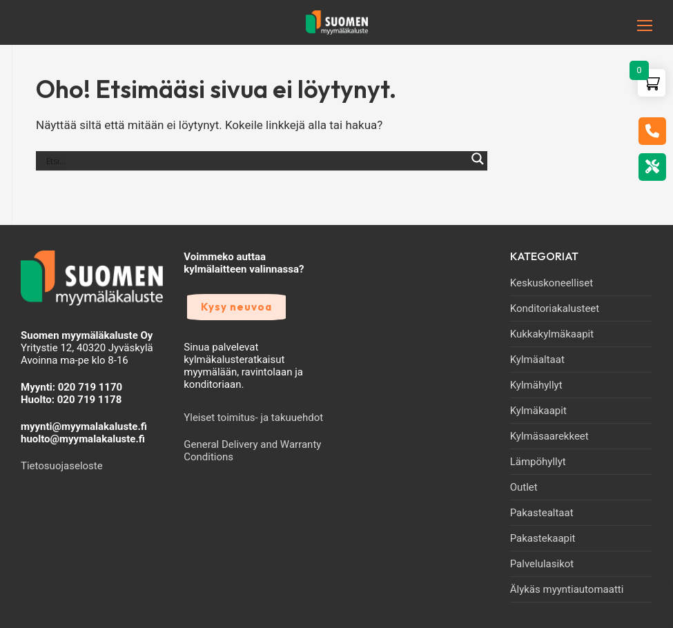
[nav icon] (620, 25)
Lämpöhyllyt (538, 461)
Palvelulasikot (542, 564)
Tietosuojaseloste (62, 466)
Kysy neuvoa (236, 306)
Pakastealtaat (542, 513)
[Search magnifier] (477, 166)
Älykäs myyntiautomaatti (567, 589)
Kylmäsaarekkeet (549, 436)
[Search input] (255, 160)
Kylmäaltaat (537, 359)
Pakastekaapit (543, 538)
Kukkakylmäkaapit (552, 334)
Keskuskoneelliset (551, 283)
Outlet (524, 487)
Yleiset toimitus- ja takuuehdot (253, 417)
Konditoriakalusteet (555, 308)
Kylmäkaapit (538, 410)
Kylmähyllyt (536, 385)
